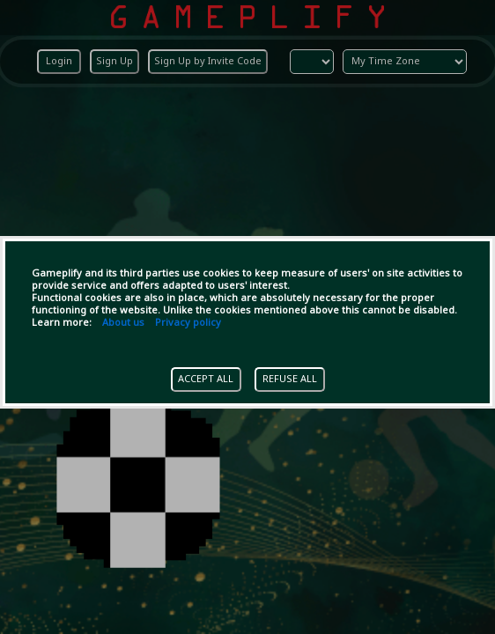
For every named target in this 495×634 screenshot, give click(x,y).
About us (123, 323)
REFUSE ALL (289, 379)
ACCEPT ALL (205, 379)
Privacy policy (188, 323)
